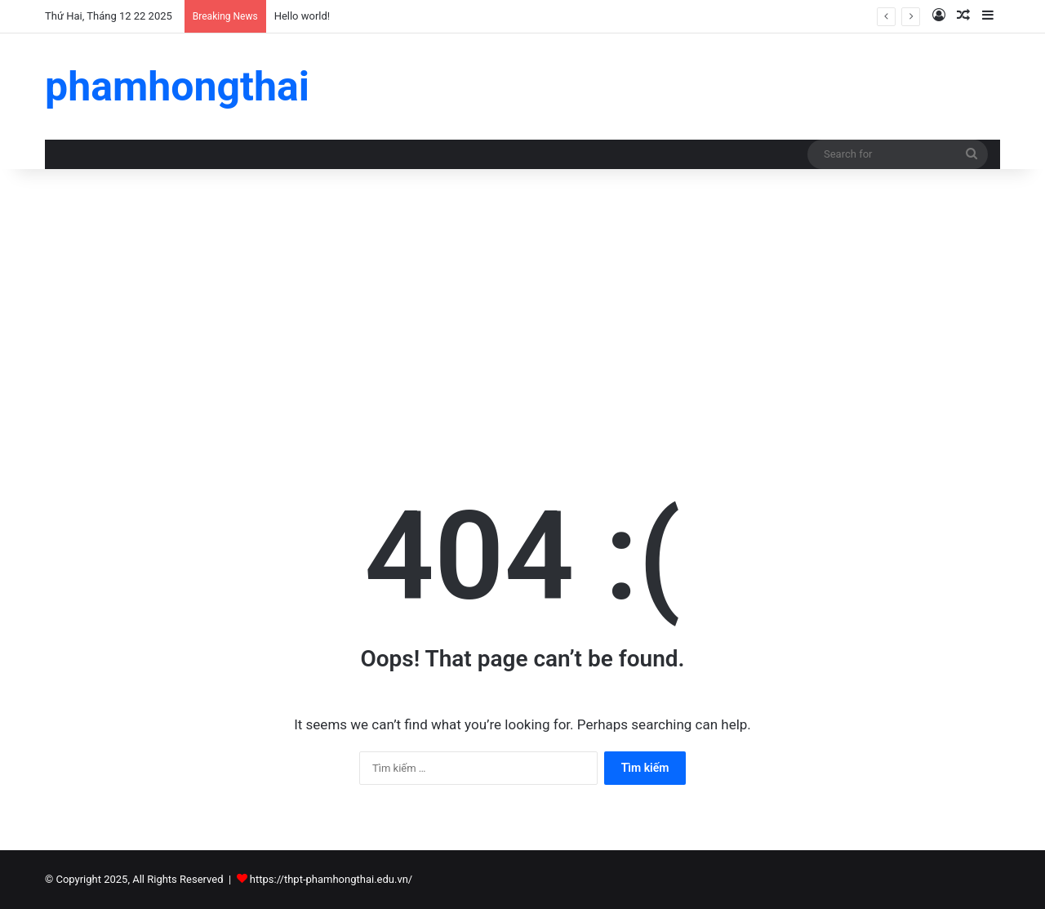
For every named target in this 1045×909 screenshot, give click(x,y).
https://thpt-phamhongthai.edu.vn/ (331, 879)
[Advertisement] (522, 308)
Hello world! (302, 16)
